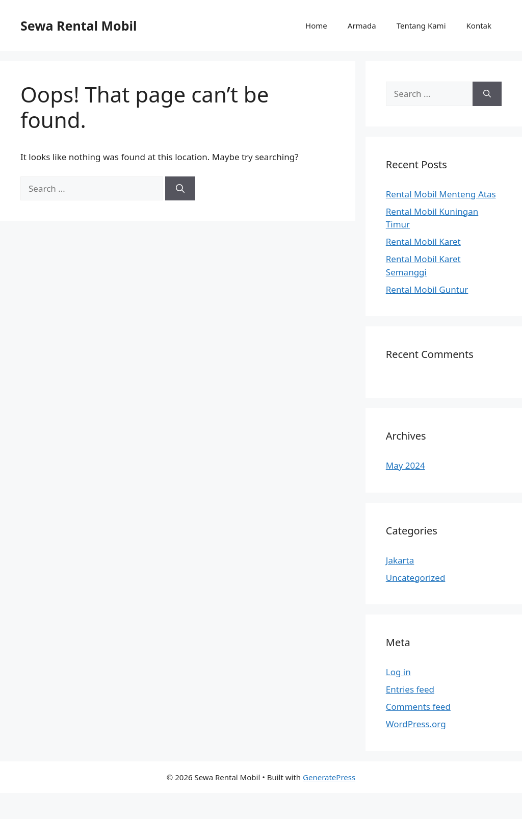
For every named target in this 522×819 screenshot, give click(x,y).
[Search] (180, 188)
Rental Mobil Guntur (427, 289)
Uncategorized (416, 577)
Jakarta (400, 560)
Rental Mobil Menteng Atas (441, 194)
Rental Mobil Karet (423, 241)
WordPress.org (416, 724)
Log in (398, 672)
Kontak (478, 25)
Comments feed (418, 706)
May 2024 (405, 465)
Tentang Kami (421, 25)
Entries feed (410, 689)
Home (316, 25)
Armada (362, 25)
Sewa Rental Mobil (78, 25)
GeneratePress (329, 777)
